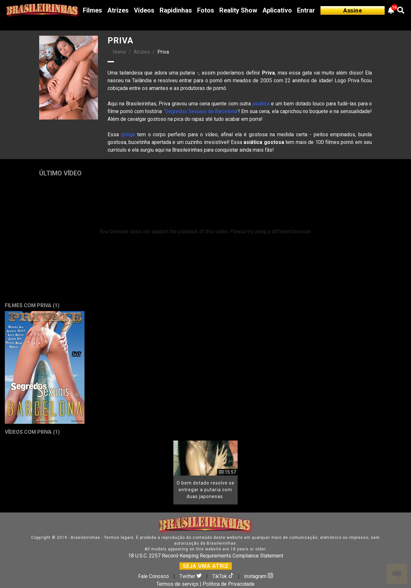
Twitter (191, 576)
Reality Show (238, 10)
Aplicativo (277, 10)
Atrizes (118, 10)
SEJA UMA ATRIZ (206, 566)
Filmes (92, 10)
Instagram (258, 576)
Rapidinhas (176, 10)
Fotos (205, 10)
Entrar (306, 10)
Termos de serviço (177, 584)
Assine (352, 10)
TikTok (223, 576)
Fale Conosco (153, 576)
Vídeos (144, 10)
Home (119, 52)
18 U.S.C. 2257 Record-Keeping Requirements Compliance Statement (205, 556)
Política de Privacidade (229, 584)
